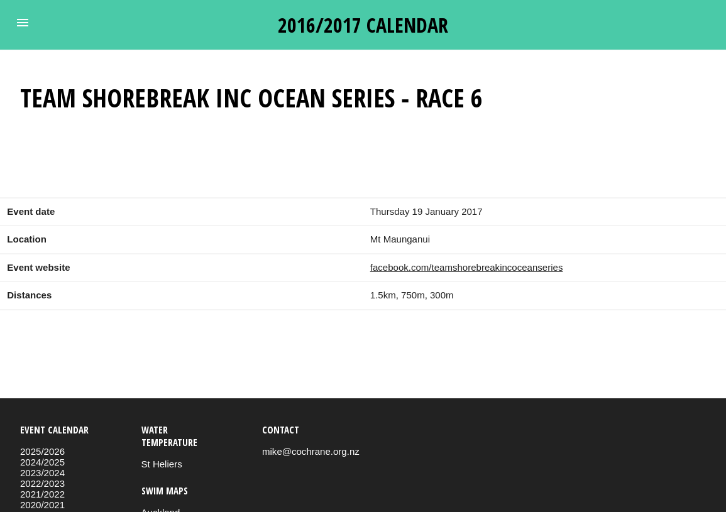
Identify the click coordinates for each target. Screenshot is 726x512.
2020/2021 (42, 504)
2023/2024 (42, 472)
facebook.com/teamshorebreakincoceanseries (466, 267)
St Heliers (161, 464)
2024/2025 (42, 462)
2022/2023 (42, 483)
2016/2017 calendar (363, 24)
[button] (22, 22)
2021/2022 (42, 494)
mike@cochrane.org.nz (311, 451)
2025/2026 (42, 451)
